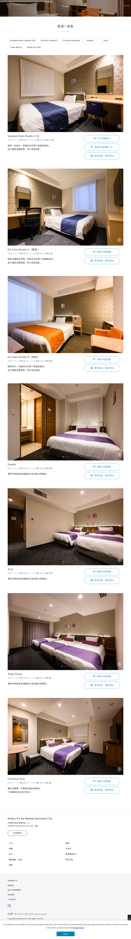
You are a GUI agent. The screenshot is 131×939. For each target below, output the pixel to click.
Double (90, 40)
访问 (11, 854)
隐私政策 (11, 894)
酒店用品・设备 (15, 859)
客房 (67, 843)
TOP (11, 843)
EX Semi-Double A (49, 40)
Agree (65, 934)
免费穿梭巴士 (71, 854)
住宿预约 (17, 833)
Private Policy (78, 927)
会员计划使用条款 (14, 890)
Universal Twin (34, 47)
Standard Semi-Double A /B (23, 40)
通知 (11, 865)
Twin (105, 40)
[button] (63, 128)
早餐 (11, 848)
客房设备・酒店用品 (104, 156)
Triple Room (16, 47)
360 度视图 (103, 138)
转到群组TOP (13, 880)
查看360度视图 (104, 147)
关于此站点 (12, 899)
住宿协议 (11, 885)
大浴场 (68, 848)
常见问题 (69, 859)
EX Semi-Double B (71, 40)
